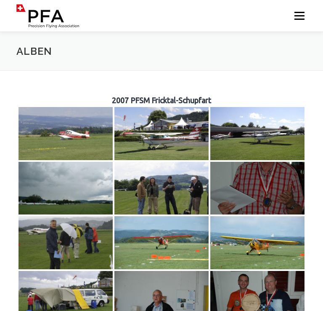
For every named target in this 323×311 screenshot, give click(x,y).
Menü (299, 15)
